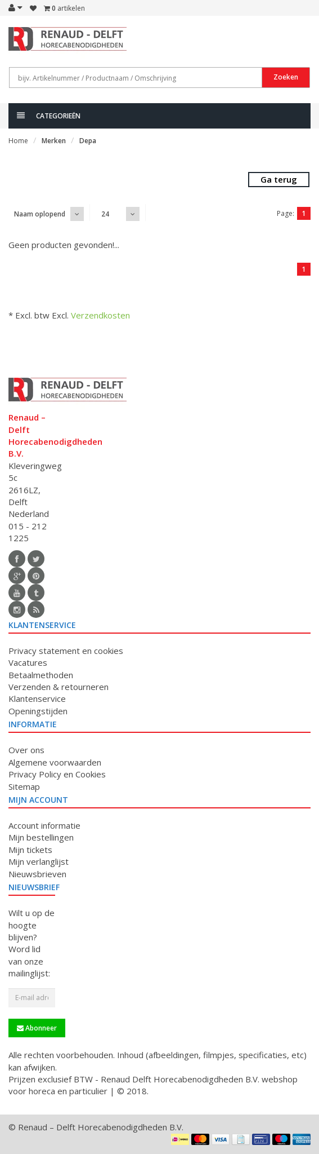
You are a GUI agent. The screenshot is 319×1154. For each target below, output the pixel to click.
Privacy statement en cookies (65, 650)
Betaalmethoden (40, 674)
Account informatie (44, 825)
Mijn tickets (30, 849)
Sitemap (24, 786)
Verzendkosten (100, 315)
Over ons (26, 749)
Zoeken (285, 77)
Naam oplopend (39, 214)
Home (18, 140)
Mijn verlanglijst (38, 861)
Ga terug (278, 179)
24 (105, 214)
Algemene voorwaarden (54, 762)
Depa (87, 140)
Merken (54, 140)
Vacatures (27, 662)
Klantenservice (37, 698)
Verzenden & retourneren (58, 686)
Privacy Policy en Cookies (57, 774)
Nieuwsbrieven (37, 873)
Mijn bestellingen (41, 837)
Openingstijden (38, 711)
